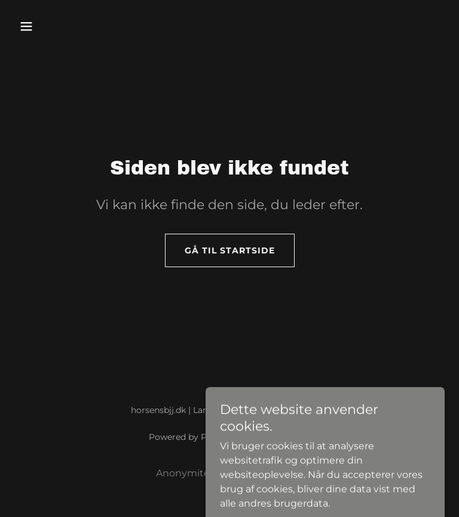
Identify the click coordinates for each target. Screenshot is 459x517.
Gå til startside (230, 250)
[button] (46, 26)
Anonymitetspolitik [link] (202, 473)
